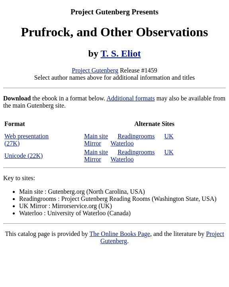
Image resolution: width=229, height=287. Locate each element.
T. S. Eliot (121, 53)
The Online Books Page (119, 233)
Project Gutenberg (95, 70)
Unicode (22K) (23, 155)
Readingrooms (136, 136)
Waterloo (122, 143)
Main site (96, 136)
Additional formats (130, 98)
